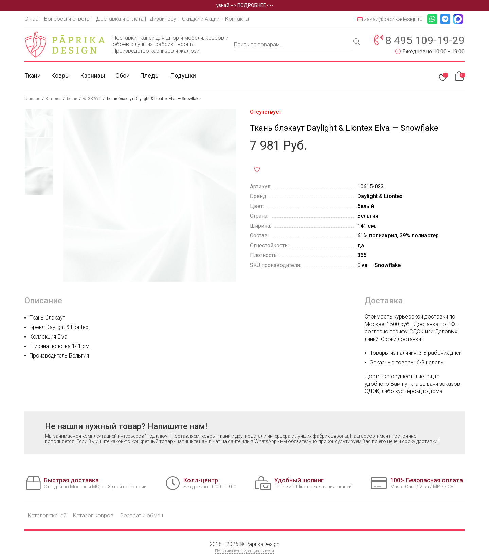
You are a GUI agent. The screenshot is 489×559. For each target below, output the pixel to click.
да (360, 245)
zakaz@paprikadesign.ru (389, 19)
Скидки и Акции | (202, 19)
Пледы (150, 75)
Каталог (53, 98)
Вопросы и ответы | (68, 19)
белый (365, 206)
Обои (122, 75)
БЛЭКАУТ (92, 98)
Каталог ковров (93, 515)
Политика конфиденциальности (244, 550)
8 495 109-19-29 (425, 40)
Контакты (237, 19)
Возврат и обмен (141, 515)
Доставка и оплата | (121, 19)
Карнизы (92, 75)
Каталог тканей (47, 515)
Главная (32, 98)
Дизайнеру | (164, 19)
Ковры (60, 75)
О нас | (32, 19)
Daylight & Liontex (379, 196)
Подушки (183, 75)
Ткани (32, 75)
